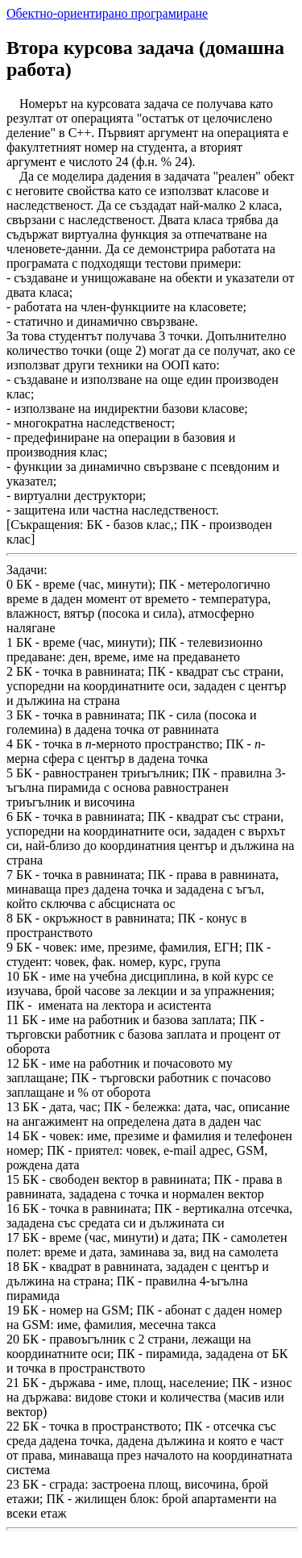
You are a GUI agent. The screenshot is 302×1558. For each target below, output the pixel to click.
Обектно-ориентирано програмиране (107, 13)
